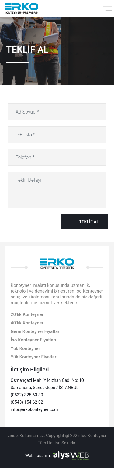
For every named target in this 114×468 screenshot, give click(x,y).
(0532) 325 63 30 (27, 394)
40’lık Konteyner (27, 323)
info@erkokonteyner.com (34, 409)
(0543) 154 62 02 (27, 402)
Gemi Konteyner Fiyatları (35, 331)
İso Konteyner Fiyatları (33, 340)
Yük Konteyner (25, 348)
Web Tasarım (37, 455)
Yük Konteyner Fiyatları (34, 357)
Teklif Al (89, 221)
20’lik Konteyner (27, 314)
